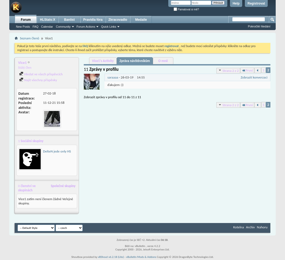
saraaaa (112, 77)
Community (63, 26)
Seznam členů (29, 38)
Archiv (250, 227)
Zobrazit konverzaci (254, 77)
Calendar (47, 26)
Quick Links (108, 26)
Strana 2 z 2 (228, 70)
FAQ (36, 26)
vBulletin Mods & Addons (141, 257)
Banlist (69, 20)
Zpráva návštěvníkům (135, 61)
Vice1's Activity (103, 61)
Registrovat (256, 3)
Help (236, 3)
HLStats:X (47, 20)
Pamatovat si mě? (186, 9)
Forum (26, 20)
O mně (163, 61)
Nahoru (262, 227)
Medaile (141, 20)
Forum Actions (86, 26)
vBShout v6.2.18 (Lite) (111, 257)
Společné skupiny (63, 186)
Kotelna (238, 227)
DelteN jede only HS (57, 151)
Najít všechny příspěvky (38, 80)
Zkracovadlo (117, 20)
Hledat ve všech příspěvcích (41, 74)
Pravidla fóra (93, 20)
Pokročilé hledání (259, 26)
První (247, 70)
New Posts (23, 26)
